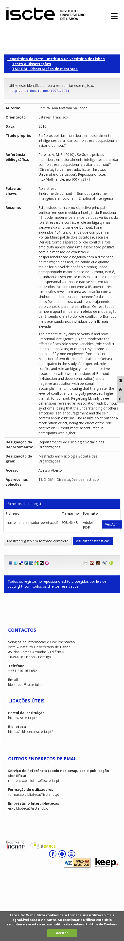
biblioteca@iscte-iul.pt (25, 684)
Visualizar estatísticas (93, 541)
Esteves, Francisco (53, 117)
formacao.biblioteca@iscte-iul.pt (33, 794)
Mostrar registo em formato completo (38, 541)
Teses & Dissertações (31, 63)
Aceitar (62, 933)
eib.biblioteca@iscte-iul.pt (28, 808)
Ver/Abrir (112, 524)
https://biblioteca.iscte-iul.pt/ (30, 731)
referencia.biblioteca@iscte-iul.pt (33, 780)
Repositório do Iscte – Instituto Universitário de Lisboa (56, 58)
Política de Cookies (101, 924)
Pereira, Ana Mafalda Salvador (62, 108)
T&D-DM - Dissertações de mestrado (45, 68)
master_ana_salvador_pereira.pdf (32, 522)
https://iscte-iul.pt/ (22, 717)
